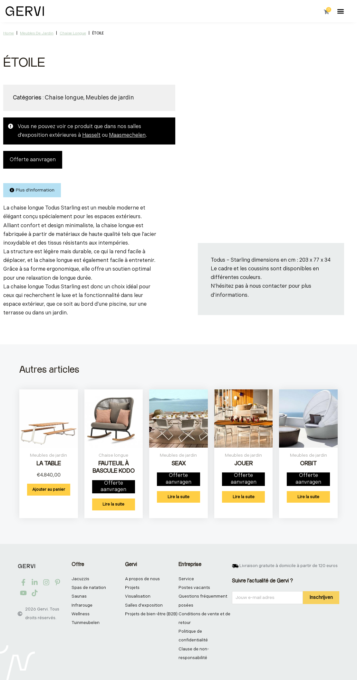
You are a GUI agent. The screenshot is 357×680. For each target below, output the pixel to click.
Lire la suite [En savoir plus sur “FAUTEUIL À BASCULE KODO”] (113, 504)
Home (8, 33)
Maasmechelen (127, 135)
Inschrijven (321, 597)
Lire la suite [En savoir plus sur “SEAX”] (178, 496)
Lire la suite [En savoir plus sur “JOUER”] (244, 496)
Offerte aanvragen (33, 160)
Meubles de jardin (36, 33)
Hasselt (91, 135)
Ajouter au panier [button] (48, 489)
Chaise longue (73, 33)
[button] (340, 11)
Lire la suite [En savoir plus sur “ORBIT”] (308, 496)
